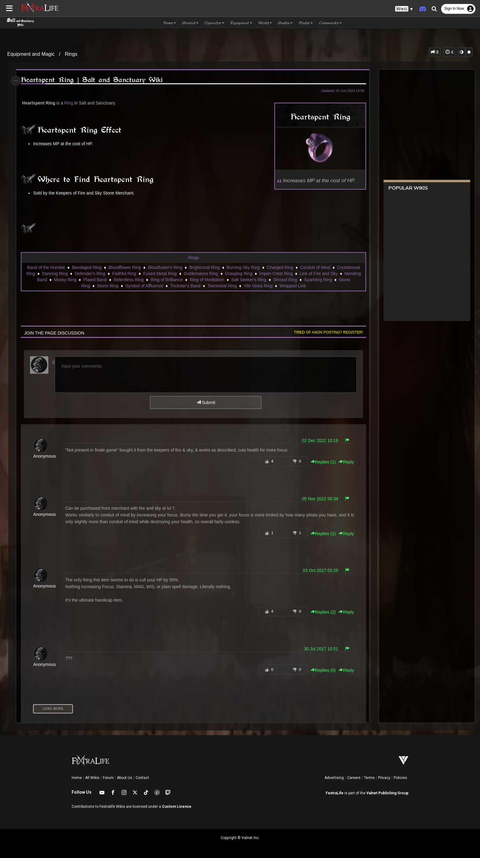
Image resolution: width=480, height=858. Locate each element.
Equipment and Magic (31, 54)
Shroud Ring (285, 279)
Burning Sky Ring (243, 267)
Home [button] (169, 23)
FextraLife (334, 793)
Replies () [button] (320, 461)
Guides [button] (285, 23)
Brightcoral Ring (204, 267)
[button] (404, 9)
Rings (71, 54)
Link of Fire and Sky (318, 273)
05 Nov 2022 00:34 (317, 498)
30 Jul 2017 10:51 (319, 648)
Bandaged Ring (86, 267)
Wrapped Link (292, 285)
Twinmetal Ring (222, 285)
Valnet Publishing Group (387, 793)
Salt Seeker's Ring (248, 279)
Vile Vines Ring (257, 285)
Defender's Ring (89, 273)
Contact (142, 778)
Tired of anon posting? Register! (326, 332)
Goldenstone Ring (200, 273)
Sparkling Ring (318, 279)
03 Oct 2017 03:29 (318, 570)
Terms (369, 778)
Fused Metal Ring (160, 273)
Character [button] (214, 23)
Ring (70, 102)
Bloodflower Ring (124, 267)
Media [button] (306, 23)
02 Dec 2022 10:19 (317, 440)
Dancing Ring (54, 273)
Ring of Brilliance (166, 279)
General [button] (190, 23)
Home (77, 778)
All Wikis (92, 778)
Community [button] (330, 23)
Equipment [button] (241, 23)
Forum (108, 778)
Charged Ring (279, 267)
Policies (400, 778)
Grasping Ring (238, 273)
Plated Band (94, 279)
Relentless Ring (128, 279)
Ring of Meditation (206, 279)
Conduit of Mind (315, 267)
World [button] (265, 23)
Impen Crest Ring (275, 273)
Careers (354, 778)
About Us (124, 778)
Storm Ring (107, 285)
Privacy (384, 778)
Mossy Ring (65, 279)
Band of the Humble (46, 267)
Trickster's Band (185, 285)
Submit (205, 402)
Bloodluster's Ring (165, 267)
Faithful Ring (124, 273)
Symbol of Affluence (144, 285)
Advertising (334, 778)
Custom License (176, 806)
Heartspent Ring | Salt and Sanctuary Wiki (93, 79)
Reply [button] (344, 461)
